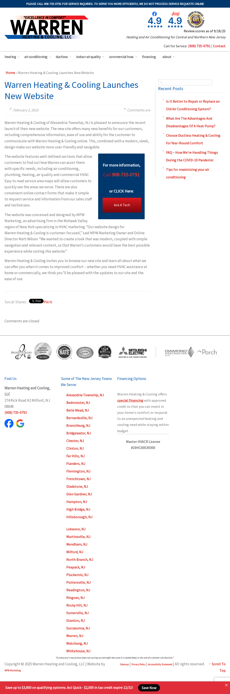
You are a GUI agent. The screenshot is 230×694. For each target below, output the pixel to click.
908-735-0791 (126, 174)
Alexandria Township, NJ (85, 395)
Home (10, 72)
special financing (130, 400)
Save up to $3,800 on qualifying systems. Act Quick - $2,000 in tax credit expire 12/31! (69, 687)
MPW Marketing (12, 670)
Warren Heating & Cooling (46, 27)
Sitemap (124, 664)
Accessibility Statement (160, 664)
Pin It (48, 302)
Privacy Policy (138, 664)
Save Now (149, 687)
